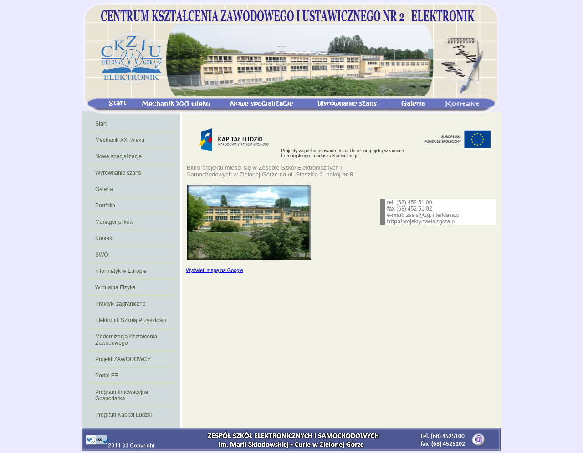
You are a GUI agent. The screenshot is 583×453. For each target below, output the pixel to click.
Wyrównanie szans (118, 173)
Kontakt (104, 238)
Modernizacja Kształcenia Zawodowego (126, 339)
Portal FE (106, 375)
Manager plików (114, 222)
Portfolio (105, 205)
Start (101, 124)
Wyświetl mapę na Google (214, 270)
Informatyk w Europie (121, 271)
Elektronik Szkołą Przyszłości (130, 320)
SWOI (102, 255)
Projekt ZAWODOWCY (123, 359)
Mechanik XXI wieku (119, 140)
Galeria (104, 189)
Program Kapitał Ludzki (123, 415)
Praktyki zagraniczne (120, 304)
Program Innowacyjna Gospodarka (121, 395)
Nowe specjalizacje (118, 156)
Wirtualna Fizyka (115, 287)
